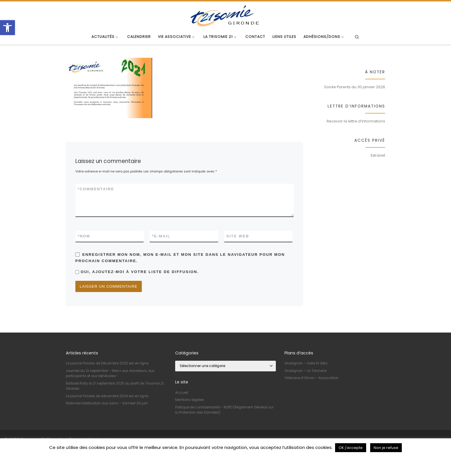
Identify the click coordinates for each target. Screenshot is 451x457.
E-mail (161, 236)
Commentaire (96, 189)
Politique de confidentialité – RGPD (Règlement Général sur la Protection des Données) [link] (224, 410)
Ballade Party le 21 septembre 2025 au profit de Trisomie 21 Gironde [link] (115, 386)
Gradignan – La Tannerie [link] (305, 370)
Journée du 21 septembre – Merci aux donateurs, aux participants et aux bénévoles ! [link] (110, 373)
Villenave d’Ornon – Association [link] (311, 378)
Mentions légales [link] (189, 400)
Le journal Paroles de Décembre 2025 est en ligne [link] (107, 363)
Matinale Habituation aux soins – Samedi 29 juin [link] (107, 403)
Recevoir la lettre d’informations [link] (356, 121)
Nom (84, 236)
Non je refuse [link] (386, 447)
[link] (7, 27)
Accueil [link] (181, 392)
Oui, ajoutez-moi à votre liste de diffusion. (137, 272)
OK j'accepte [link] (351, 447)
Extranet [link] (378, 155)
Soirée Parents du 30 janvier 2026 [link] (354, 87)
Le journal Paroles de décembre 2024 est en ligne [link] (107, 396)
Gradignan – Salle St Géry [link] (306, 363)
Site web (237, 236)
